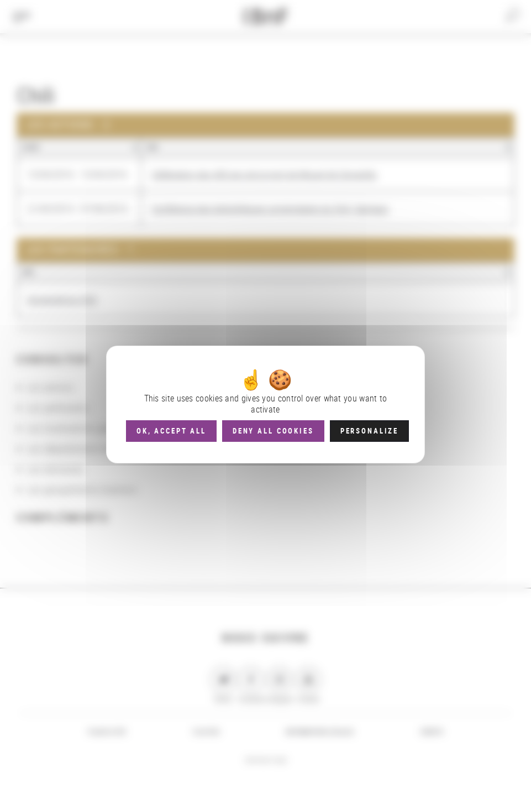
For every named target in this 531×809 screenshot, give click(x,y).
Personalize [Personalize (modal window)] (369, 431)
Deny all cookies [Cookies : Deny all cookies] (273, 431)
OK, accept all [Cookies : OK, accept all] (171, 431)
